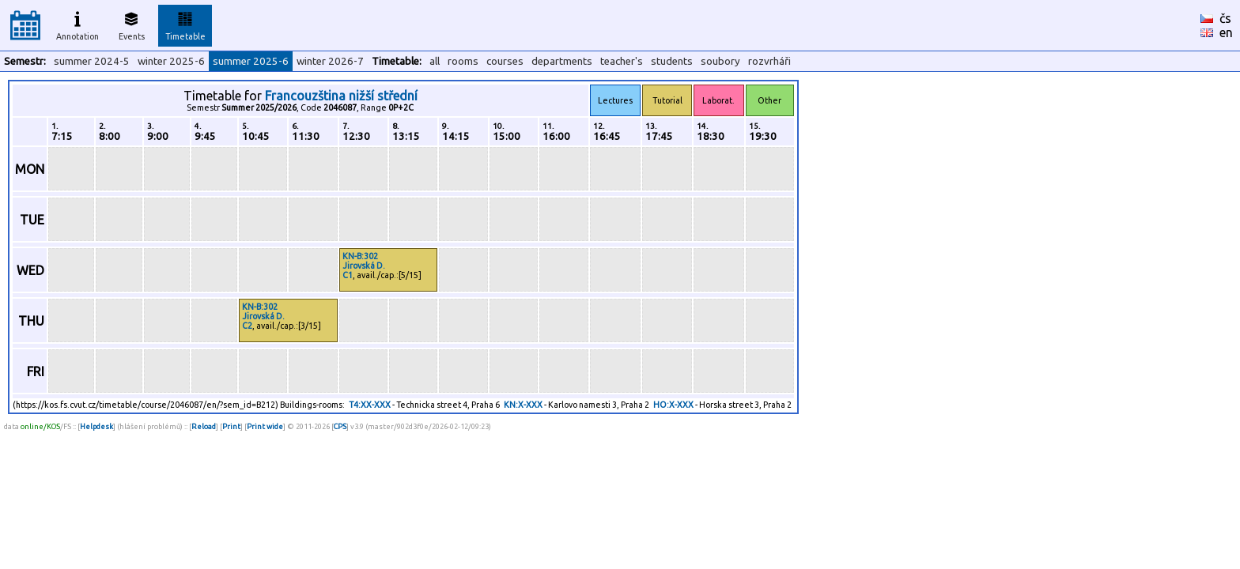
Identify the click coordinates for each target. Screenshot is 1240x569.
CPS (340, 426)
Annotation (77, 23)
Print (231, 426)
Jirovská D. (363, 265)
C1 (347, 275)
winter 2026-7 (330, 61)
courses (505, 61)
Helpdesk (96, 426)
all (434, 61)
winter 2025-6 (171, 61)
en (1226, 32)
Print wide (265, 426)
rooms (463, 61)
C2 (247, 325)
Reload (203, 426)
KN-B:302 (360, 256)
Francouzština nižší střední (341, 96)
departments (561, 61)
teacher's (621, 61)
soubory (720, 61)
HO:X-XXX (673, 404)
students (672, 61)
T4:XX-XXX (370, 404)
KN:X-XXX (523, 404)
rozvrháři (769, 61)
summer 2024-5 (92, 61)
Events (132, 23)
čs (1225, 18)
